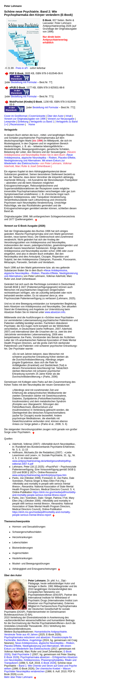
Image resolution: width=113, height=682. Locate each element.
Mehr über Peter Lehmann (18, 677)
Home (31, 124)
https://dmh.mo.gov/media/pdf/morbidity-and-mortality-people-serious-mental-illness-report (44, 493)
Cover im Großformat (15, 116)
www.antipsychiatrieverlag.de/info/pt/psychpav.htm (39, 475)
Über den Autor (55, 116)
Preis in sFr (22, 68)
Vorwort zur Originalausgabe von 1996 (24, 118)
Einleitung (23, 121)
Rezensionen (17, 124)
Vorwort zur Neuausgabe (60, 118)
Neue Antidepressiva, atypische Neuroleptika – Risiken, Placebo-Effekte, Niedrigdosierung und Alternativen (41, 273)
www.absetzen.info (55, 312)
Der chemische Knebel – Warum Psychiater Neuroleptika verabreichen (37, 670)
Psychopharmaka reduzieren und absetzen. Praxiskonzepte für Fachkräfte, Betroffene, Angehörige (38, 639)
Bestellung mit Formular (23, 82)
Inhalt (68, 116)
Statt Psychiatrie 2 (21, 654)
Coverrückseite (37, 116)
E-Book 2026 (11, 657)
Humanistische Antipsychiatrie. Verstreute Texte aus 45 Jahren (35, 633)
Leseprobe (10, 121)
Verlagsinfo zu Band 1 (42, 121)
